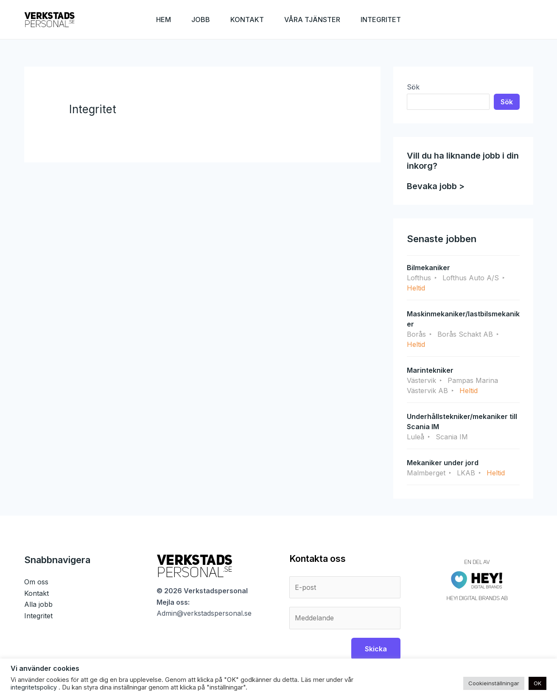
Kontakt (36, 593)
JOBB (200, 19)
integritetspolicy (35, 687)
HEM (163, 19)
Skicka (376, 649)
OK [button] (537, 683)
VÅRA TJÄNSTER (312, 19)
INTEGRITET (381, 19)
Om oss (36, 582)
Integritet (38, 615)
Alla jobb (38, 604)
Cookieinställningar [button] (493, 683)
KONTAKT (247, 19)
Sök (413, 87)
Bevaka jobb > (436, 186)
